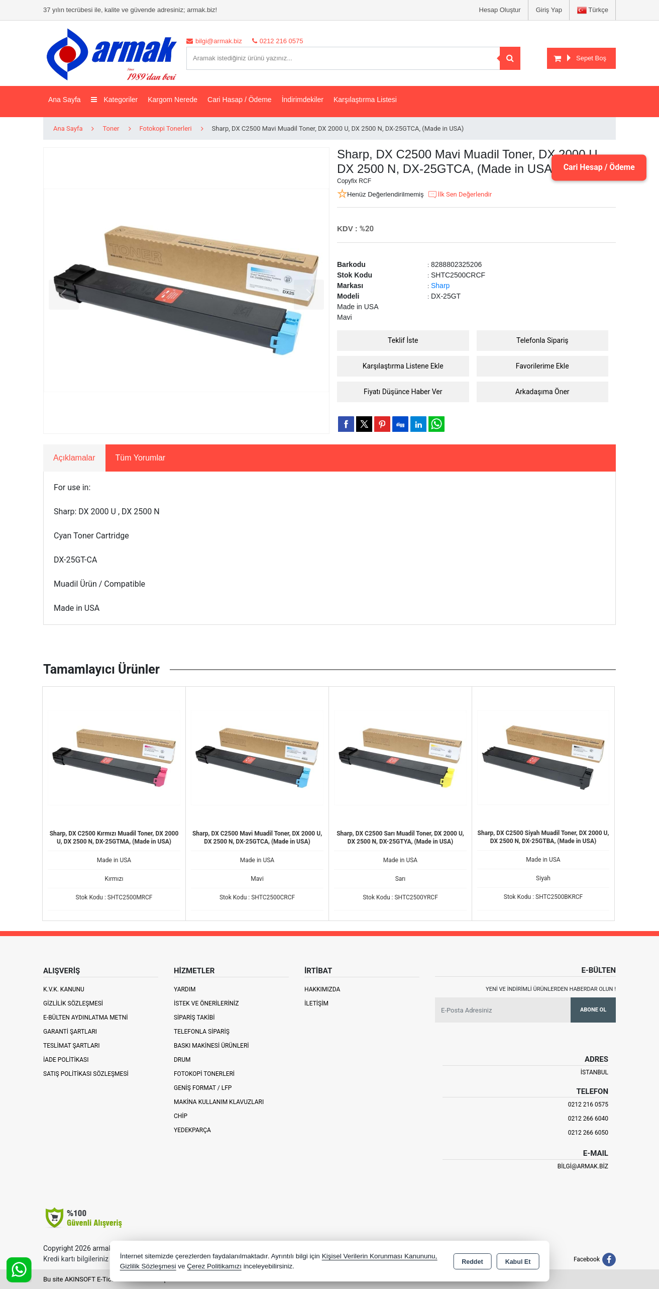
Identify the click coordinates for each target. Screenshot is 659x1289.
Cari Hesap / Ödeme (598, 167)
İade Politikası (65, 1059)
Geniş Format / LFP (203, 1087)
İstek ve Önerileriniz (206, 1003)
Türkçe (592, 10)
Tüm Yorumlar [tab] (141, 457)
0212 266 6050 (588, 1132)
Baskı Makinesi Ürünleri (211, 1045)
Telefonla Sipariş (542, 340)
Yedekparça (192, 1130)
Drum (182, 1059)
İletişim (316, 1003)
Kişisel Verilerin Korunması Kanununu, (379, 1256)
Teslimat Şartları (71, 1045)
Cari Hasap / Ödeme (239, 100)
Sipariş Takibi (194, 1017)
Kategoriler (114, 100)
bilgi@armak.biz (583, 1166)
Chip (180, 1116)
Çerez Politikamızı (214, 1266)
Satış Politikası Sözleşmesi (86, 1073)
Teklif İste (403, 340)
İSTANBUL (594, 1072)
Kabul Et (518, 1261)
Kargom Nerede (172, 100)
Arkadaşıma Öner (542, 392)
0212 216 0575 (588, 1104)
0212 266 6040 (588, 1118)
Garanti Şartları (70, 1031)
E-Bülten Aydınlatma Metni (85, 1017)
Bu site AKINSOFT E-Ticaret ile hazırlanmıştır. (108, 1279)
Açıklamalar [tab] (74, 457)
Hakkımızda (322, 989)
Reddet (472, 1261)
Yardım (185, 989)
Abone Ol (593, 1009)
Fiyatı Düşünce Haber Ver (403, 392)
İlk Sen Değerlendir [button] (459, 195)
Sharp (440, 286)
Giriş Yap (549, 10)
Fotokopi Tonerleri (204, 1073)
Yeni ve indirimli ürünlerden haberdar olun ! (551, 989)
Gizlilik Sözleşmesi (73, 1003)
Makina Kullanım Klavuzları (219, 1102)
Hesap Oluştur (500, 10)
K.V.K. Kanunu (63, 989)
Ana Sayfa (64, 100)
